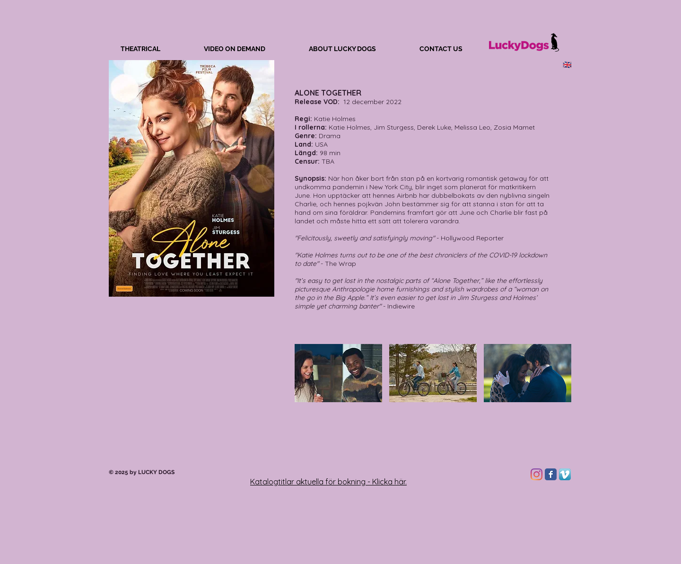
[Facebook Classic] (551, 474)
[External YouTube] (191, 405)
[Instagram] (536, 474)
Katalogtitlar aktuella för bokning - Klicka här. (328, 481)
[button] (338, 373)
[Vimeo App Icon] (565, 474)
